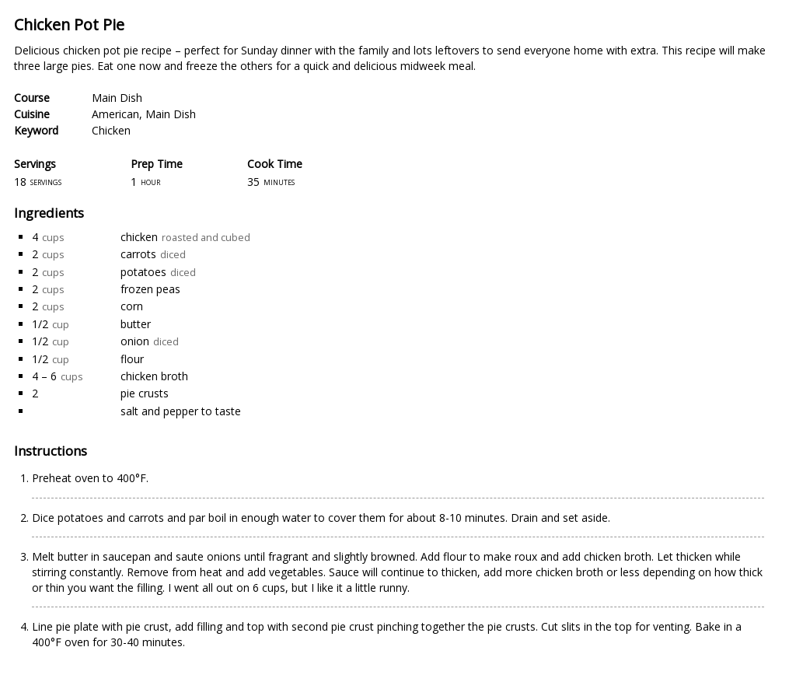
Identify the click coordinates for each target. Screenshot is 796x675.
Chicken (111, 130)
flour (132, 358)
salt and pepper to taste (180, 411)
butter (135, 324)
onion (134, 341)
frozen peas (150, 289)
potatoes (143, 271)
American (115, 114)
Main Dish (117, 97)
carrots (138, 254)
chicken (139, 236)
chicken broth (154, 376)
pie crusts (144, 393)
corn (131, 306)
